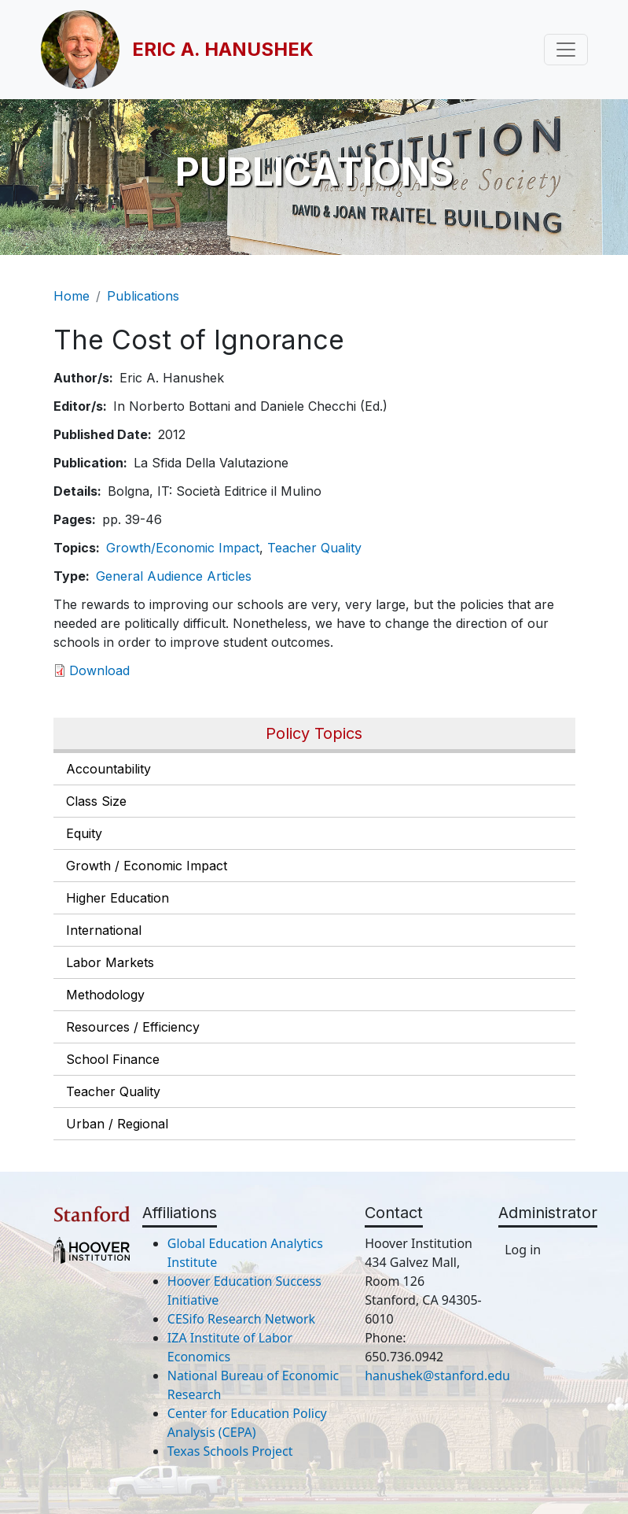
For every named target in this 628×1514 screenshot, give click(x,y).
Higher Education (117, 898)
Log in (523, 1249)
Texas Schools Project (230, 1451)
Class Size (96, 801)
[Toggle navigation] (566, 49)
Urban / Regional (117, 1124)
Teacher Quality (113, 1091)
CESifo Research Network (241, 1319)
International (103, 930)
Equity (84, 833)
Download (99, 670)
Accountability (108, 769)
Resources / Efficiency (133, 1027)
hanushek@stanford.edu (437, 1375)
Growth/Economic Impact (182, 548)
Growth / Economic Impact (146, 865)
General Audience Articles (174, 576)
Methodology (105, 995)
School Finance (113, 1059)
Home (71, 296)
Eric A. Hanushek (223, 49)
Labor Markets (110, 962)
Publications (143, 296)
